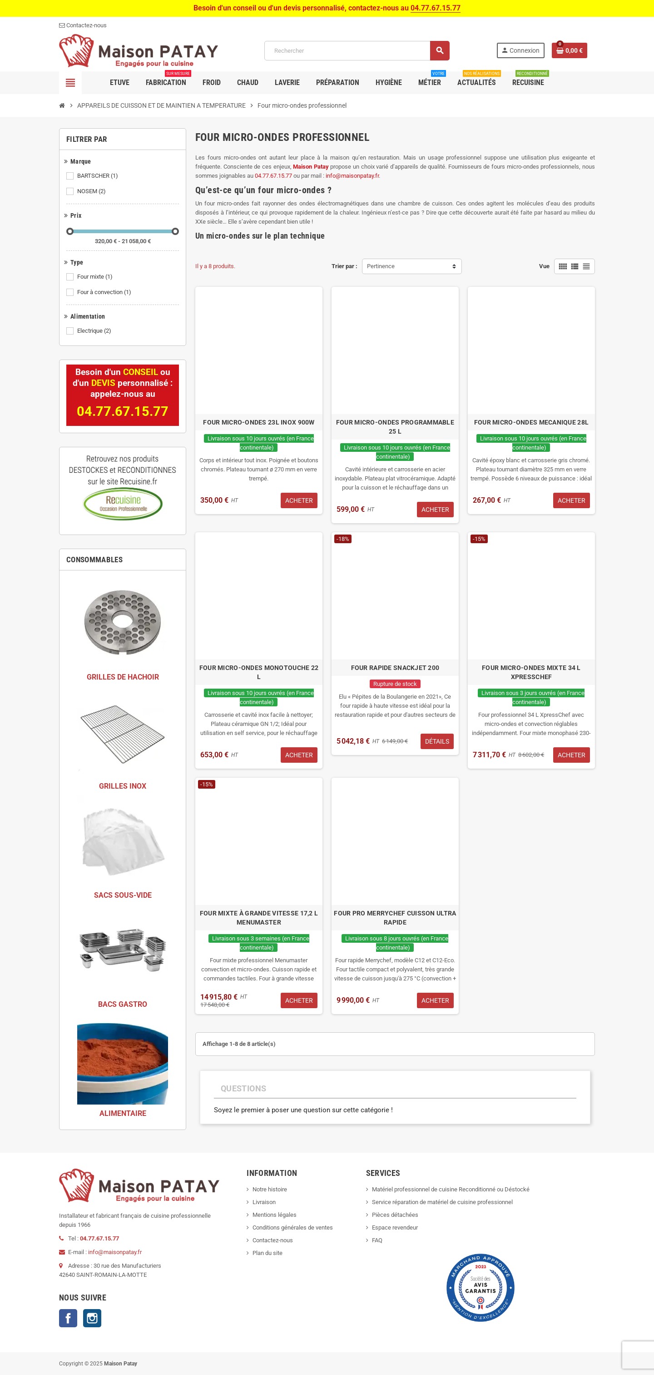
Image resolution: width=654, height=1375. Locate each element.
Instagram (92, 1318)
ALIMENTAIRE (122, 1113)
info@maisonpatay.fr (352, 175)
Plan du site (267, 1253)
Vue (544, 266)
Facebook (68, 1318)
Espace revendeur (395, 1227)
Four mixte (95, 276)
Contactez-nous (273, 1240)
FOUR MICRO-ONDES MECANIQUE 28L (531, 422)
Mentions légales (275, 1214)
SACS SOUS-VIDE (123, 895)
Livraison (264, 1202)
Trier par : (344, 266)
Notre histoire (270, 1189)
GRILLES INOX (122, 786)
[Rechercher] (356, 50)
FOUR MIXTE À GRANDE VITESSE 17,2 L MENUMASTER (259, 918)
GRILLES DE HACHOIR (123, 677)
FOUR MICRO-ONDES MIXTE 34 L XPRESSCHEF (531, 672)
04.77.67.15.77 (436, 8)
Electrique (95, 330)
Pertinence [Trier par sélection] (381, 266)
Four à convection (105, 292)
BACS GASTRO (122, 1004)
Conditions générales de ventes (293, 1227)
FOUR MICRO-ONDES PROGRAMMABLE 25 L (395, 427)
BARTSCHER (98, 175)
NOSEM (92, 191)
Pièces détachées (395, 1214)
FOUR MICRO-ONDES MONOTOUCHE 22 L (258, 672)
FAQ (377, 1240)
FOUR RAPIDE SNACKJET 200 (395, 667)
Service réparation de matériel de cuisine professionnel (442, 1202)
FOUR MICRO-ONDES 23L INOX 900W (258, 422)
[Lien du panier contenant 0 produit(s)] (569, 50)
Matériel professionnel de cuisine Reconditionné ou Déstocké (451, 1189)
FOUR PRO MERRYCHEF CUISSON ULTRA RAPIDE (395, 918)
